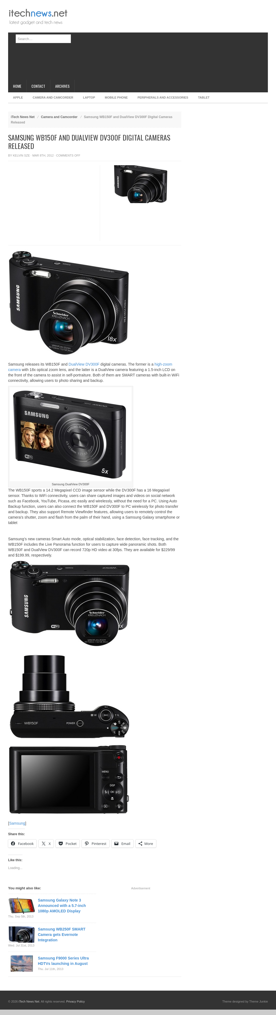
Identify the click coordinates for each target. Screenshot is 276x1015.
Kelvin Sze (21, 155)
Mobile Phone (116, 97)
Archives (62, 86)
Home (17, 86)
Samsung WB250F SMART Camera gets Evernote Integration (62, 934)
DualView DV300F (83, 364)
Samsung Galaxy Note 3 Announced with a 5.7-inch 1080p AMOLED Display (62, 905)
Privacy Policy (75, 1001)
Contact (38, 86)
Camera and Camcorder (53, 97)
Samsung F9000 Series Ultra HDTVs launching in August (63, 961)
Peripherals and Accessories (162, 97)
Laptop (89, 97)
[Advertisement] (164, 42)
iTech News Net (23, 117)
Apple (18, 97)
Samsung (17, 823)
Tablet (204, 97)
